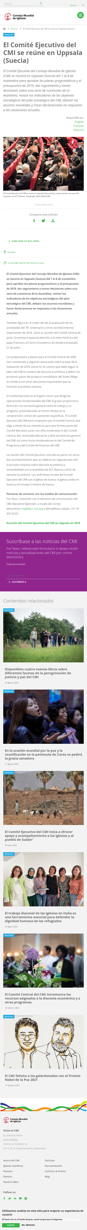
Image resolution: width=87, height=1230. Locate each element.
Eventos (7, 1176)
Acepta (11, 1225)
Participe (50, 1160)
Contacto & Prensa (55, 1171)
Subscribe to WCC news (25, 241)
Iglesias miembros (13, 1165)
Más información (71, 1219)
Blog (47, 1176)
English (79, 122)
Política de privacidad (15, 563)
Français (79, 126)
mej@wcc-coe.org (32, 508)
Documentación (53, 1165)
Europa (11, 252)
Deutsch (79, 130)
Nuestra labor (11, 1181)
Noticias (14, 28)
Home (4, 29)
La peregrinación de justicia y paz (26, 262)
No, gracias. (28, 1225)
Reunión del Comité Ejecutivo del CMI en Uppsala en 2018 (43, 523)
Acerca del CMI (11, 1160)
